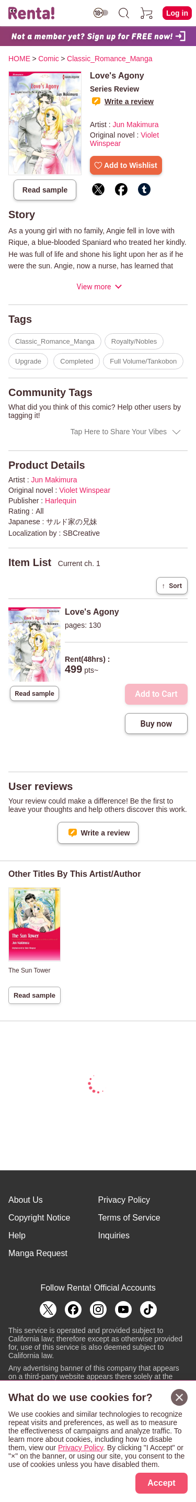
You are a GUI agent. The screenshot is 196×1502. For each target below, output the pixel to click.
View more (93, 287)
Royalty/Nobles (134, 341)
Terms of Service (129, 1217)
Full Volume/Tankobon (143, 361)
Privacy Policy (124, 1199)
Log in (177, 13)
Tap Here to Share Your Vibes (119, 431)
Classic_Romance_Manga (55, 341)
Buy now (156, 724)
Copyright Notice (39, 1217)
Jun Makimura (136, 124)
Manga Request (37, 1253)
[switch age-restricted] (101, 13)
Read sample (44, 190)
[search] (124, 13)
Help (17, 1235)
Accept (161, 1482)
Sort (172, 586)
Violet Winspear (84, 490)
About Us (25, 1199)
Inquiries (114, 1235)
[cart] (147, 13)
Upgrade (28, 361)
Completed (76, 361)
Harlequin (60, 500)
